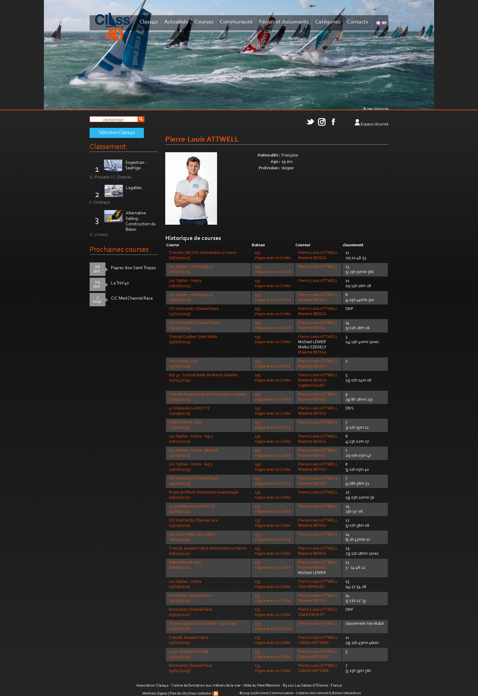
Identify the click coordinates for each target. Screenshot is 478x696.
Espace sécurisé (374, 124)
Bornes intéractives (346, 693)
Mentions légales (155, 693)
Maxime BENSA (312, 258)
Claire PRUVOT (311, 615)
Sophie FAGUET (312, 386)
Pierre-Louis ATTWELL (318, 253)
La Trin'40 (120, 283)
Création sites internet (312, 693)
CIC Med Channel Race (132, 298)
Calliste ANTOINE (313, 643)
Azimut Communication (275, 693)
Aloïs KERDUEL (311, 587)
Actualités (176, 22)
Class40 (149, 22)
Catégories (328, 22)
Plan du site (178, 693)
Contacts (357, 22)
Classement (108, 147)
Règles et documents (284, 22)
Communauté (236, 22)
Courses (203, 22)
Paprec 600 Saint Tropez (133, 268)
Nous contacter (200, 693)
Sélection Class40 (116, 132)
